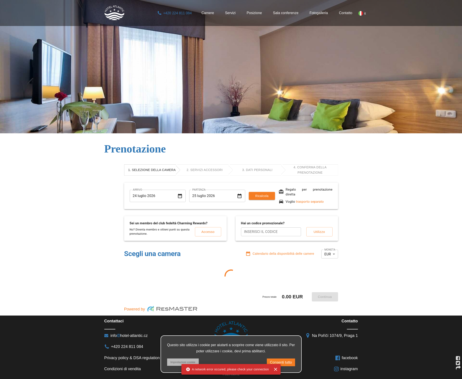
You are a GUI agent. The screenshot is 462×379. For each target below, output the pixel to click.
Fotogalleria (318, 13)
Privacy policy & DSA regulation (132, 358)
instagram (346, 369)
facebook (346, 358)
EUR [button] (327, 254)
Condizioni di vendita (122, 369)
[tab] (152, 170)
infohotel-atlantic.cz (126, 335)
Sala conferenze (286, 13)
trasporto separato (310, 202)
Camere (207, 13)
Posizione (254, 13)
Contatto (345, 13)
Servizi (230, 13)
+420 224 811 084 (174, 13)
